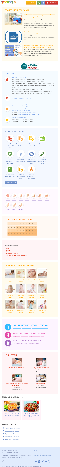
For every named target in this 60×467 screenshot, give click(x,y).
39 (32, 234)
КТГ (8, 248)
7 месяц (47, 200)
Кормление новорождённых (17, 367)
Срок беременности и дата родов (10, 161)
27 (26, 230)
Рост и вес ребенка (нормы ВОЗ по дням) (31, 176)
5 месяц (34, 200)
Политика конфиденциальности (42, 455)
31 (9, 234)
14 (17, 227)
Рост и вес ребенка (34, 343)
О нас (35, 450)
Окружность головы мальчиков (40, 328)
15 (20, 227)
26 (23, 230)
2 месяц (14, 200)
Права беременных (41, 383)
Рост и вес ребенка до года (20, 343)
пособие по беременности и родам (27, 112)
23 (14, 230)
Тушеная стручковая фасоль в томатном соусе (31, 415)
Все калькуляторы (11, 182)
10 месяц (20, 209)
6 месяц (40, 200)
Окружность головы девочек (36, 336)
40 (35, 234)
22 (11, 230)
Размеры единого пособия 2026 (20, 106)
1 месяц (8, 200)
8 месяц (8, 209)
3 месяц (21, 200)
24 (17, 230)
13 (14, 227)
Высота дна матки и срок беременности (18, 255)
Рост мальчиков (26, 328)
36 (23, 234)
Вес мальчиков (17, 328)
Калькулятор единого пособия (19, 108)
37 (26, 234)
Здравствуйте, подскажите (12, 431)
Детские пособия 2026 (19, 77)
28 (29, 230)
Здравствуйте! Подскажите (12, 433)
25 (20, 230)
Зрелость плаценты (13, 253)
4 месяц (27, 200)
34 (17, 234)
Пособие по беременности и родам (21, 176)
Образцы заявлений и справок (21, 98)
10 (35, 223)
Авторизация (51, 3)
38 (29, 234)
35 (20, 234)
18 (29, 227)
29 (32, 230)
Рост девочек (24, 336)
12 (11, 227)
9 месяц (14, 209)
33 (14, 234)
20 (35, 227)
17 (26, 227)
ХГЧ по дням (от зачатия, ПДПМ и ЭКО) (42, 161)
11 (9, 227)
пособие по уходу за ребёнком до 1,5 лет (28, 114)
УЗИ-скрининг (11, 250)
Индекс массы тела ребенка (20, 345)
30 (35, 230)
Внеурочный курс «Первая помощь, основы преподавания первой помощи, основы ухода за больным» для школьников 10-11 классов (39, 15)
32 (11, 234)
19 (32, 227)
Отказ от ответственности (41, 453)
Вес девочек (16, 336)
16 (23, 227)
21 (9, 230)
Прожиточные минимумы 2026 (20, 105)
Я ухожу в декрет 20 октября (12, 428)
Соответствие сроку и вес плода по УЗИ (31, 161)
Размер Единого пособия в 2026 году (10, 145)
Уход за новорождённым (41, 367)
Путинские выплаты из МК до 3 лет (21, 110)
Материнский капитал (19, 117)
